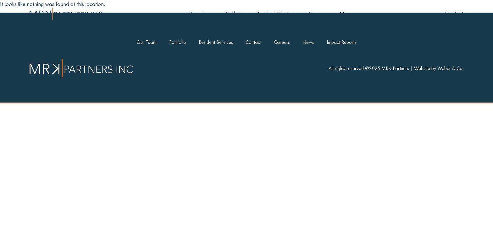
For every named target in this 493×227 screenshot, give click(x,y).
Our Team (200, 14)
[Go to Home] (66, 14)
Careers (317, 14)
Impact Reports (342, 42)
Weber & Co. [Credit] (450, 68)
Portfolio (234, 14)
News (346, 14)
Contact (454, 14)
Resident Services (276, 14)
